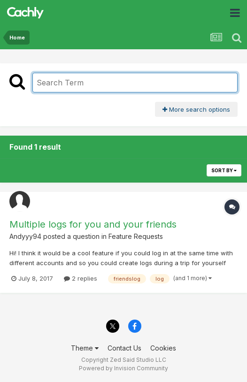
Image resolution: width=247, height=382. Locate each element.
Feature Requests (135, 236)
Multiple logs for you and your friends (93, 224)
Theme (85, 348)
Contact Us (124, 348)
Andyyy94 (25, 236)
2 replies (80, 278)
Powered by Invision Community (123, 368)
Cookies (163, 348)
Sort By (224, 170)
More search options (196, 109)
